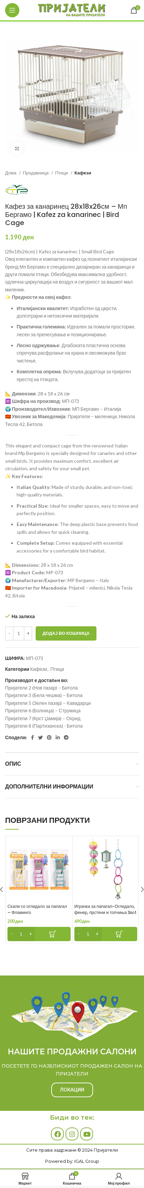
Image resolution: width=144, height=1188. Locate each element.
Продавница (36, 172)
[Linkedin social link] (58, 737)
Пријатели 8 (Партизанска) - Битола (44, 726)
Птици (62, 172)
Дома (11, 172)
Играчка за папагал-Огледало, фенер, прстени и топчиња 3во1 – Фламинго (105, 912)
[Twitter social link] (40, 737)
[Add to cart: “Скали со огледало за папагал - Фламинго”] (39, 934)
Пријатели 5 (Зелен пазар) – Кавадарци (48, 703)
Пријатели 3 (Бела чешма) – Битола (44, 695)
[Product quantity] (19, 633)
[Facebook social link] (32, 737)
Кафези (82, 172)
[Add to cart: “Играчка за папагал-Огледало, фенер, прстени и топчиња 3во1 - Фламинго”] (106, 934)
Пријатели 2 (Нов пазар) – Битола (41, 688)
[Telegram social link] (66, 737)
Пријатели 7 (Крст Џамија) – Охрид (42, 718)
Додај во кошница (66, 633)
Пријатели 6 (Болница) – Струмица (42, 710)
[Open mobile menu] (12, 10)
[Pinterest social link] (49, 737)
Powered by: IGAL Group (72, 1161)
